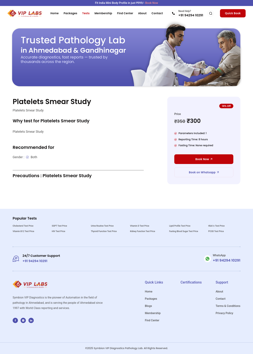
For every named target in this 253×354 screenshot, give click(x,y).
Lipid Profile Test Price (179, 226)
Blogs (148, 306)
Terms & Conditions (228, 306)
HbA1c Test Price (216, 226)
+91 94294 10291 (190, 15)
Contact (157, 13)
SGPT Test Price (59, 226)
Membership (103, 13)
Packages (70, 13)
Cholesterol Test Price (23, 226)
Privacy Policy (224, 313)
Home (54, 13)
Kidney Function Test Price (142, 231)
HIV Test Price (58, 231)
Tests (86, 13)
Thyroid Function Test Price (104, 231)
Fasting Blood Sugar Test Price (183, 231)
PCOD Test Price (216, 231)
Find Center (125, 13)
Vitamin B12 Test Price (23, 231)
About (142, 13)
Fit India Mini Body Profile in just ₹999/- (126, 3)
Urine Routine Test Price (102, 226)
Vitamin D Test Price (139, 226)
